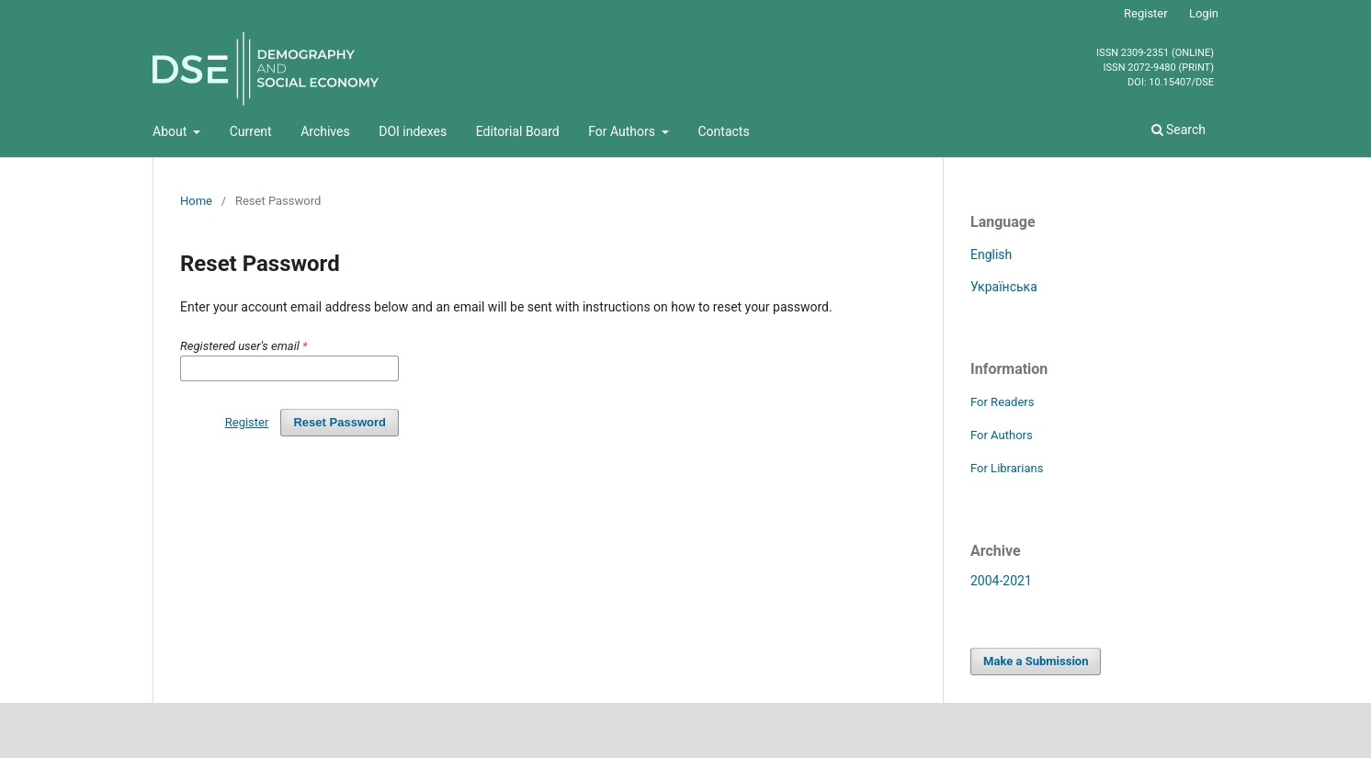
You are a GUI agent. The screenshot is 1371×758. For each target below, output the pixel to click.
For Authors (623, 131)
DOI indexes (413, 131)
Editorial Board (518, 131)
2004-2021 (1001, 580)
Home (196, 201)
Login (1203, 13)
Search (1178, 129)
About (171, 131)
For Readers (1002, 402)
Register (1146, 13)
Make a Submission (1035, 661)
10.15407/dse (1181, 82)
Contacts (723, 131)
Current (251, 131)
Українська (1003, 286)
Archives (325, 131)
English (991, 254)
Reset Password (339, 422)
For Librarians (1006, 468)
